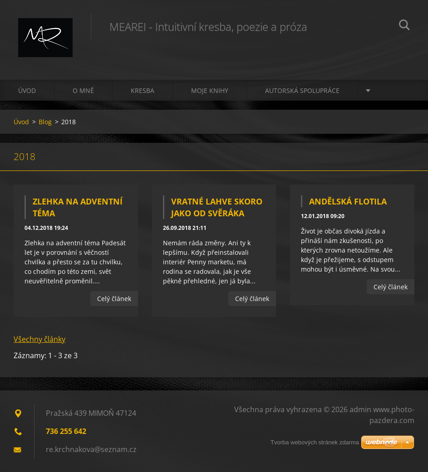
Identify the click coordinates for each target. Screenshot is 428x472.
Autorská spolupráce (302, 90)
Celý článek (114, 298)
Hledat (404, 26)
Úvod (27, 90)
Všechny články (39, 339)
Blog (45, 121)
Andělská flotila (348, 201)
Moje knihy (209, 90)
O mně (83, 90)
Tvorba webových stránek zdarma (315, 442)
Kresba (142, 90)
